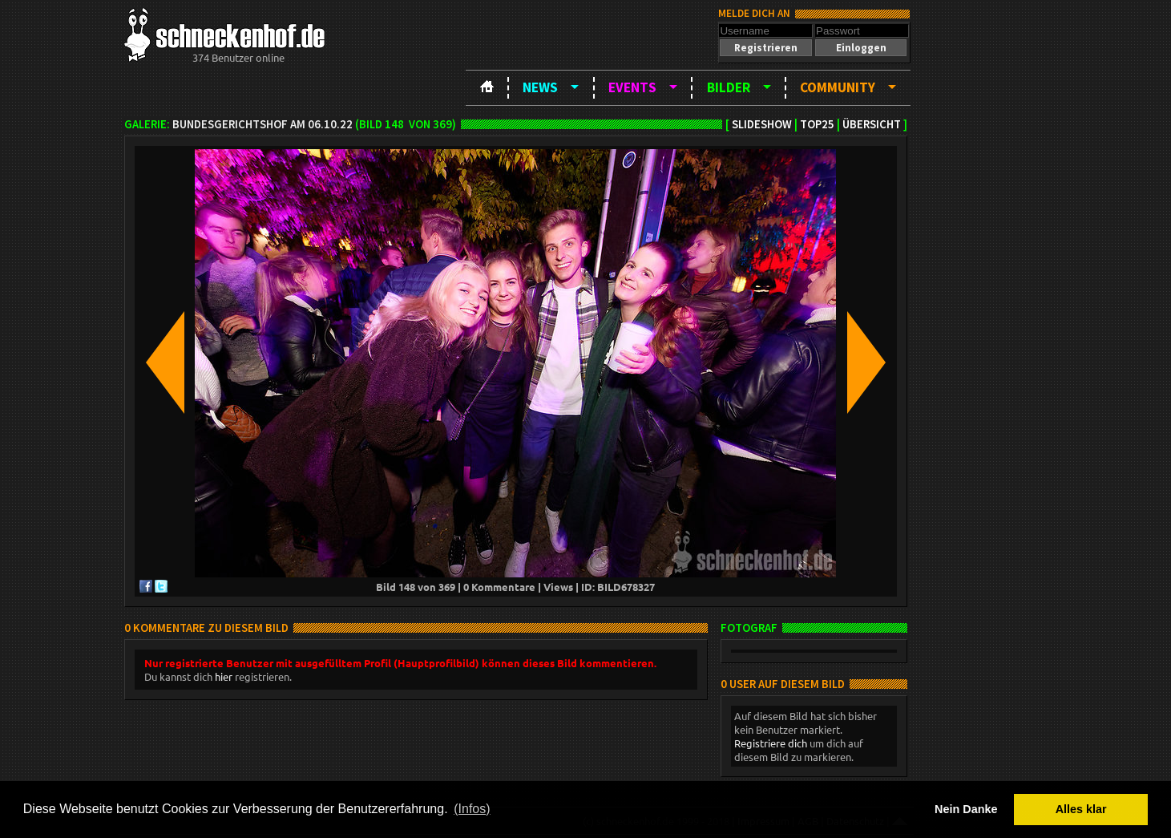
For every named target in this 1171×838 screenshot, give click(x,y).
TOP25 (817, 124)
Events (632, 87)
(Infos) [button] (472, 809)
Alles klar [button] (1081, 809)
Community (837, 87)
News (540, 87)
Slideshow (762, 124)
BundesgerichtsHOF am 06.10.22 (262, 124)
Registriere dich (770, 743)
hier (223, 676)
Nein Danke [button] (966, 809)
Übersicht (871, 124)
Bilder (728, 87)
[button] (765, 47)
